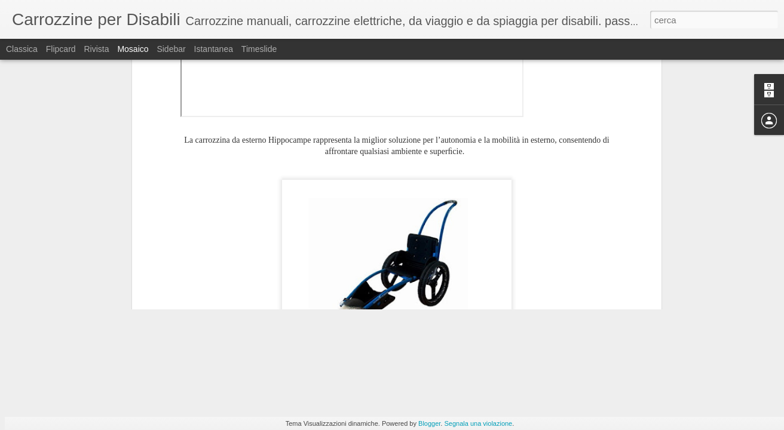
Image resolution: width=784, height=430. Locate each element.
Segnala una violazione (478, 423)
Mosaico (132, 49)
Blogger (429, 423)
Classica (22, 49)
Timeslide (259, 49)
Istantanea (213, 49)
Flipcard (61, 49)
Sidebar (171, 49)
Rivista (96, 49)
